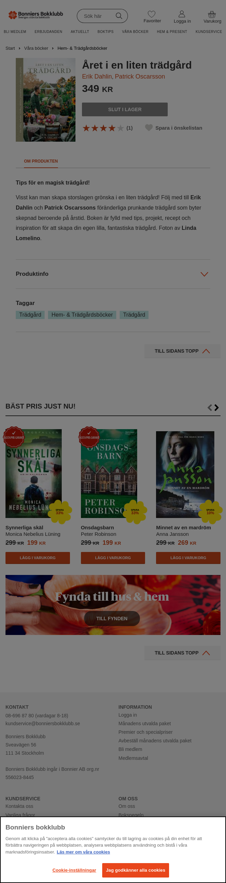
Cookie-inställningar (74, 870)
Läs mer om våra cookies (83, 852)
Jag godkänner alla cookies (135, 870)
